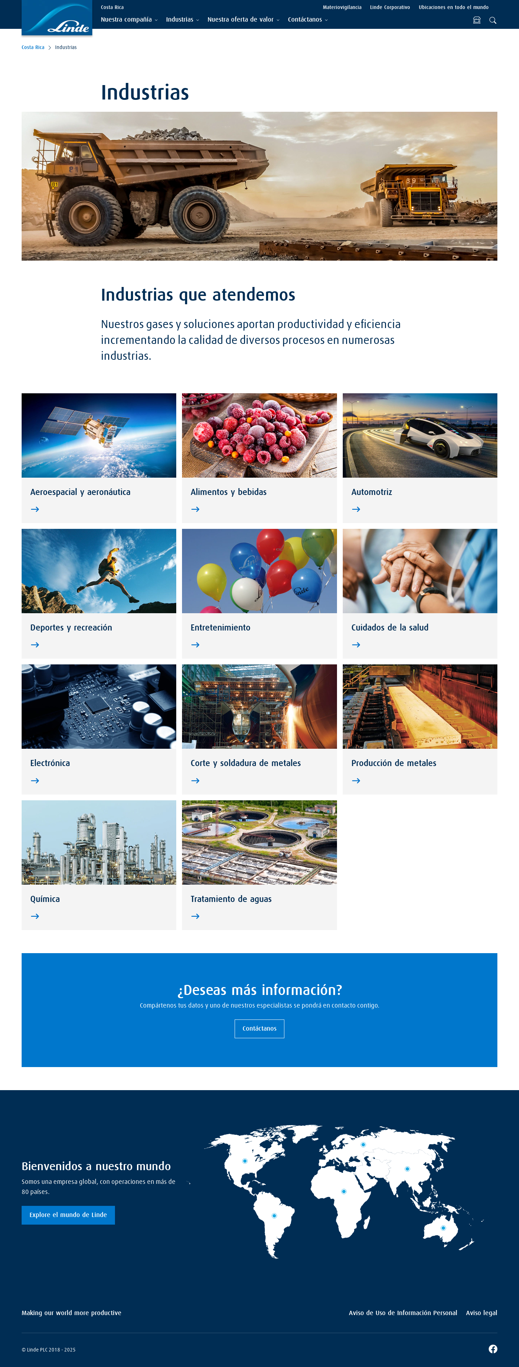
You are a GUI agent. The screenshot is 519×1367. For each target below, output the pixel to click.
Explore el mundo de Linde (68, 1215)
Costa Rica (33, 47)
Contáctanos (259, 1029)
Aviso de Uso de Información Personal (403, 1313)
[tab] (129, 20)
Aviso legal (481, 1313)
